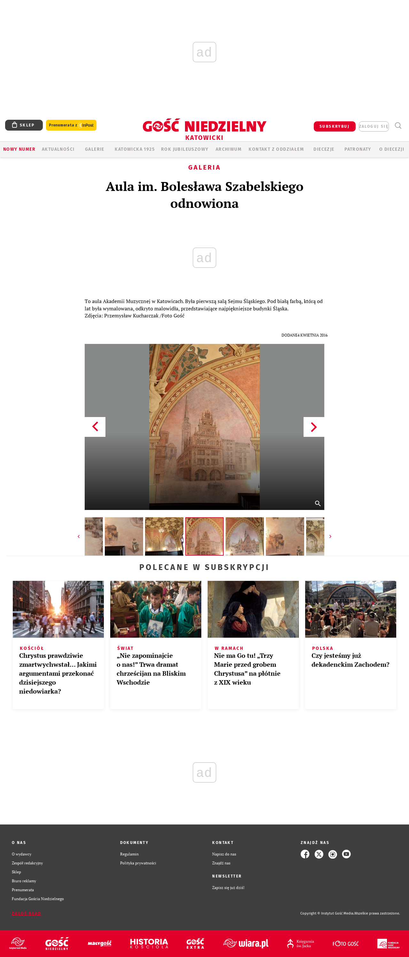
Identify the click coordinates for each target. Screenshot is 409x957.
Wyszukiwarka (398, 126)
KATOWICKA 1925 (135, 149)
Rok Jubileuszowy (184, 149)
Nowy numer (19, 149)
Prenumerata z (71, 125)
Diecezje (323, 149)
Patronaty (357, 149)
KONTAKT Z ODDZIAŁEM (276, 149)
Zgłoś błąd (26, 913)
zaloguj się (374, 126)
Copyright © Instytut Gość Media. (327, 913)
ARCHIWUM (229, 149)
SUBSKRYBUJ (335, 126)
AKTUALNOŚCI (58, 149)
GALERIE (94, 149)
